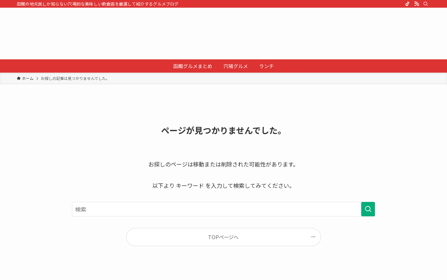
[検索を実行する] (368, 209)
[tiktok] (407, 4)
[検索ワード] (223, 209)
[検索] (425, 4)
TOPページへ (223, 237)
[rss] (416, 4)
